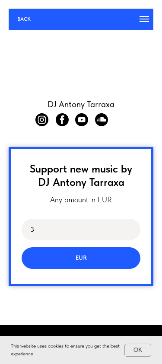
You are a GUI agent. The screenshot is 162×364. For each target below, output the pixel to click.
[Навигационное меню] (144, 19)
